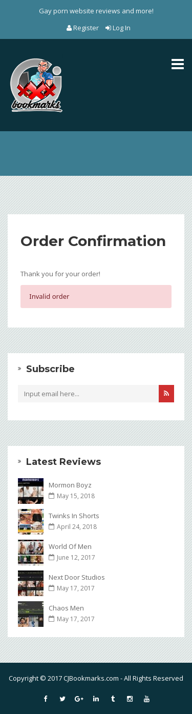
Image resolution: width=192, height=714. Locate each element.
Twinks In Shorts (74, 515)
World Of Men (70, 546)
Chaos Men (66, 608)
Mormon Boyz (70, 484)
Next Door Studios (77, 577)
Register (83, 27)
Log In (118, 27)
